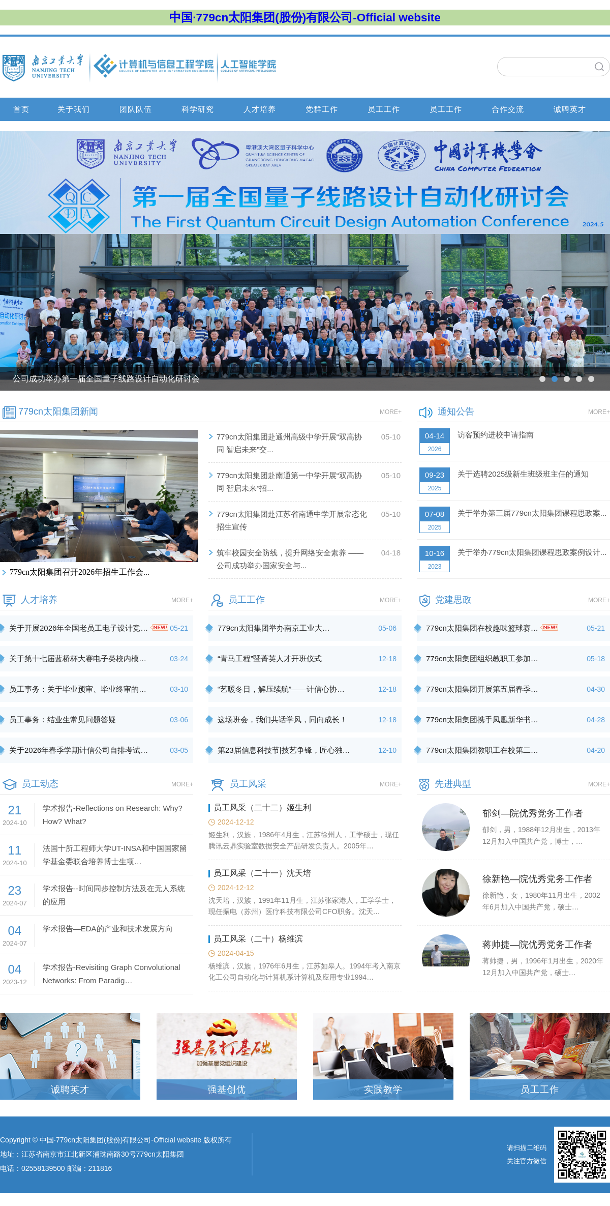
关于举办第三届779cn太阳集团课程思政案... (532, 513)
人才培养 (259, 109)
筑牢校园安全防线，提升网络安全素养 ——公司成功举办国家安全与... (290, 559)
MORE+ (391, 412)
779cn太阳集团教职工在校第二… (482, 750)
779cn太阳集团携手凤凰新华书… (482, 719)
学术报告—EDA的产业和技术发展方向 (108, 928)
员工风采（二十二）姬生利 (262, 807)
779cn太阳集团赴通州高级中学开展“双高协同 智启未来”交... (289, 443)
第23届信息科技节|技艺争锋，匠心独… (284, 750)
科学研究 (197, 109)
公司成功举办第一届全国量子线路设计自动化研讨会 (106, 378)
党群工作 (322, 109)
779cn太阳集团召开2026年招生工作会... (79, 572)
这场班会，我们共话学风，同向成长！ (282, 719)
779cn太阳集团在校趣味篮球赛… (492, 628)
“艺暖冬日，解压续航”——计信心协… (281, 689)
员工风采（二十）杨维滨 (258, 938)
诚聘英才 (570, 109)
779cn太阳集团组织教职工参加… (482, 658)
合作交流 (508, 109)
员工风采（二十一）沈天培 (262, 873)
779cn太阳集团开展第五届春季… (482, 689)
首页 (21, 109)
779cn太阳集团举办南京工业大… (274, 628)
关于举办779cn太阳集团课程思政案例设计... (532, 552)
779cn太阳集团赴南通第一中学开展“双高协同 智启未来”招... (289, 481)
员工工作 (384, 109)
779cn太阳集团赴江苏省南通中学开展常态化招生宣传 (292, 520)
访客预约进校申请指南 (496, 434)
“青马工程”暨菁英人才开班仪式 (270, 658)
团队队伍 (135, 109)
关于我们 (73, 109)
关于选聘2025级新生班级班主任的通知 (523, 473)
